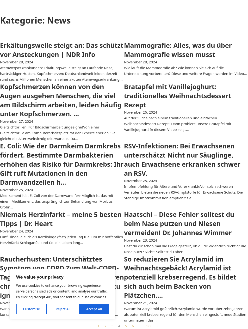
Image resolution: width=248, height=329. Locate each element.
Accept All (94, 309)
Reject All (63, 309)
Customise (31, 309)
